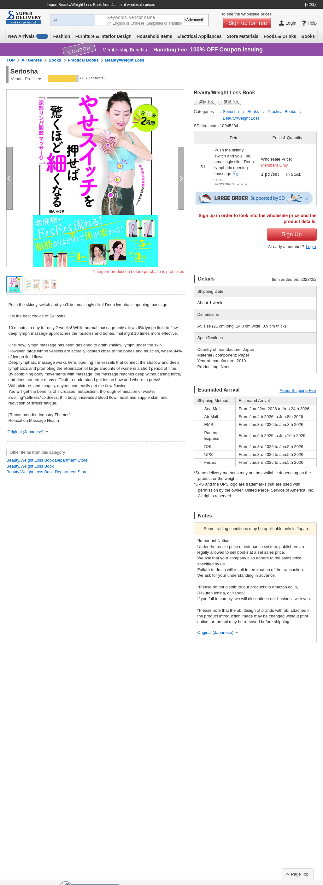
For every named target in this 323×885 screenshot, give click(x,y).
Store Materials (242, 36)
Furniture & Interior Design (103, 36)
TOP (10, 60)
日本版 (311, 4)
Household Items (154, 36)
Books (308, 36)
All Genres (31, 60)
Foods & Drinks (280, 36)
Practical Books (83, 60)
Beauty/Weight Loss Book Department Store (46, 460)
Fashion (61, 36)
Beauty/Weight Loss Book (30, 466)
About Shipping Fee (297, 390)
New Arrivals (28, 36)
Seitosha (231, 111)
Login (311, 246)
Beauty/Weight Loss (124, 60)
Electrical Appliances (199, 36)
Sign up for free (247, 23)
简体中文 (206, 102)
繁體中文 (231, 102)
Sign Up (291, 234)
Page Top (299, 874)
